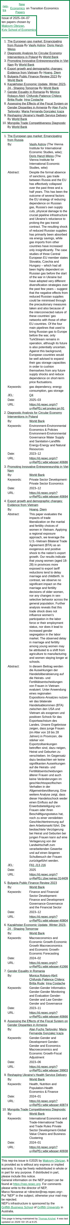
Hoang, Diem (52, 72)
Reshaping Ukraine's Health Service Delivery (37, 115)
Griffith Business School (17, 1207)
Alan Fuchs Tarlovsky (43, 1029)
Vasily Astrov (37, 45)
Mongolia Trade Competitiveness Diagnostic (36, 123)
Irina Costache (33, 99)
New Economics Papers (17, 8)
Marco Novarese (12, 1191)
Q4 (31, 395)
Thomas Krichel (46, 1218)
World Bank (50, 57)
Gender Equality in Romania (26, 92)
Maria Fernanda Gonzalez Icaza (43, 111)
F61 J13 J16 (37, 865)
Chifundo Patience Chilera (43, 96)
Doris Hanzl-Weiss (41, 156)
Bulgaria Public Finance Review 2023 (32, 76)
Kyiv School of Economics (19, 29)
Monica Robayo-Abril (43, 975)
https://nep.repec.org (27, 1184)
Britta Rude (14, 99)
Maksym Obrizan (13, 25)
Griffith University (48, 1207)
